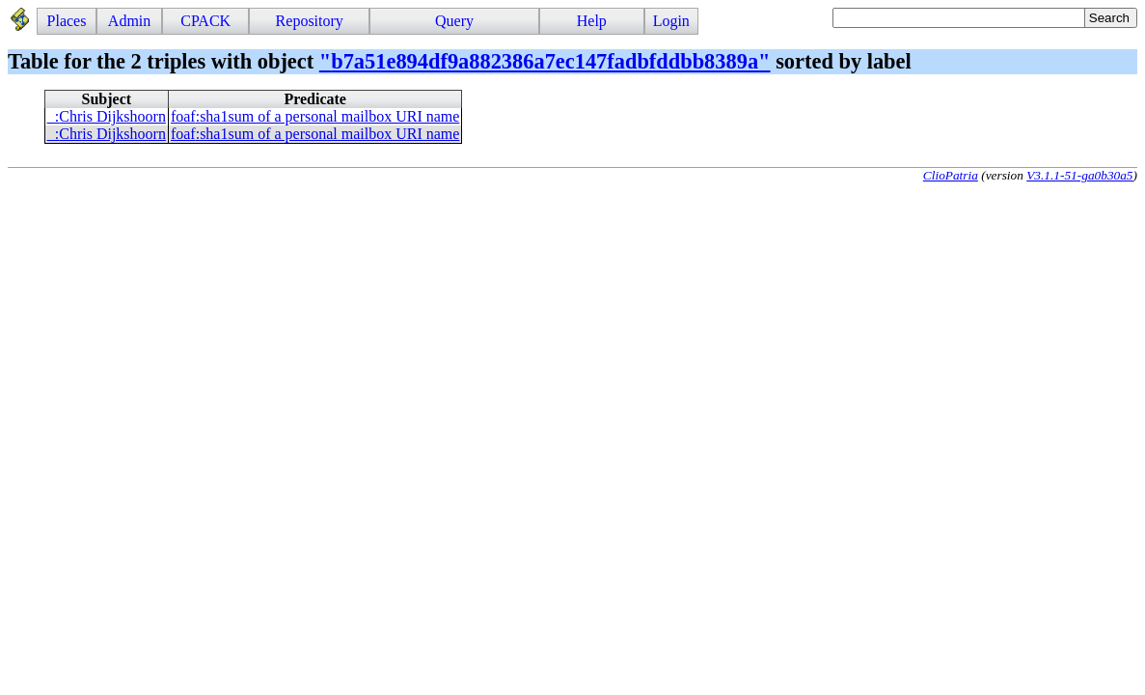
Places (67, 21)
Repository (309, 21)
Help (592, 21)
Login (671, 21)
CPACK (205, 21)
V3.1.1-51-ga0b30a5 (1079, 175)
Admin (129, 21)
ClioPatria (950, 175)
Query (454, 21)
